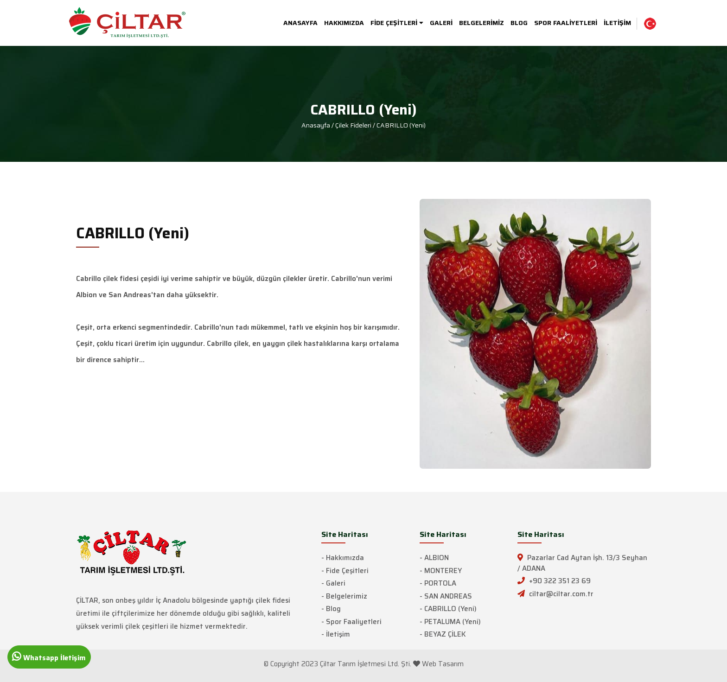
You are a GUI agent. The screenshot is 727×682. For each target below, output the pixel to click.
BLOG (519, 23)
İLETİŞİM (617, 23)
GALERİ (441, 23)
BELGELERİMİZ (481, 23)
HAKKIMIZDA (344, 23)
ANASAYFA (300, 23)
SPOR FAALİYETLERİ (565, 23)
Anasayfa (315, 125)
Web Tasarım (443, 663)
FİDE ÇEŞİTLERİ (396, 23)
